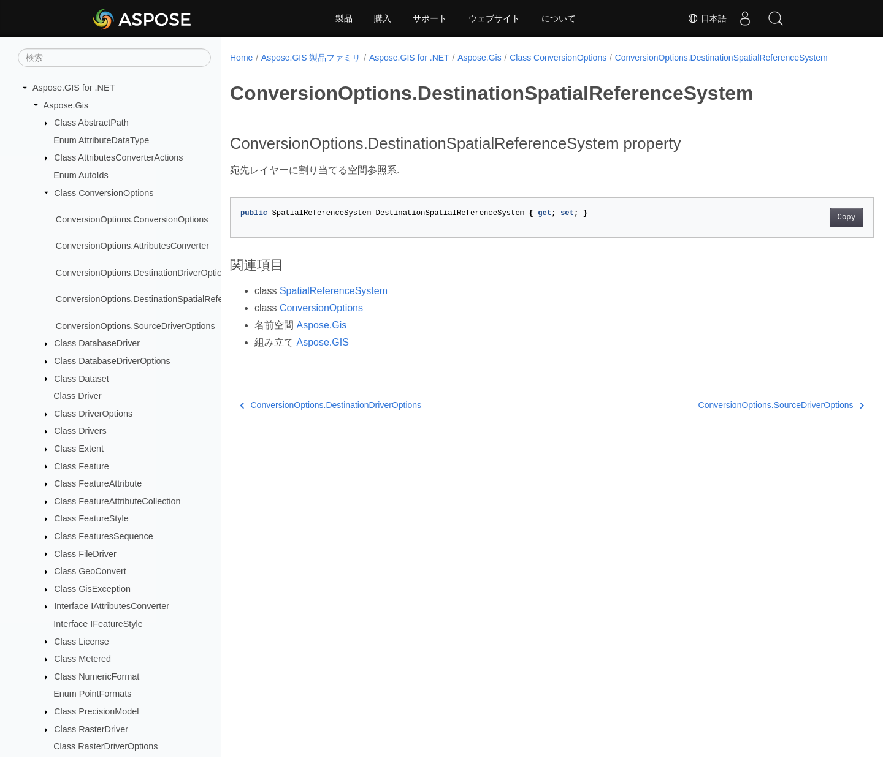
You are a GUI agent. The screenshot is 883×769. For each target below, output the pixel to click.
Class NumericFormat (96, 676)
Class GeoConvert (90, 571)
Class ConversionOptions (103, 193)
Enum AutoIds (81, 175)
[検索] (114, 57)
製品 (344, 18)
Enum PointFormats (92, 694)
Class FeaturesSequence (103, 536)
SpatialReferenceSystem (334, 303)
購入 (382, 18)
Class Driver (77, 396)
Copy (802, 230)
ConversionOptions (321, 321)
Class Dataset (81, 379)
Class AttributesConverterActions (118, 157)
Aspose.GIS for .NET (73, 88)
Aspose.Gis (66, 105)
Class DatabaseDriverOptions (112, 361)
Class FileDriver (85, 554)
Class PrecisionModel (96, 711)
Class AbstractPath (91, 122)
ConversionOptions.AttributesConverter (132, 246)
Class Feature (81, 466)
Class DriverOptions (93, 414)
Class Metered (82, 659)
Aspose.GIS (322, 355)
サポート (430, 18)
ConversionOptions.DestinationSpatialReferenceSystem (165, 299)
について (558, 18)
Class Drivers (80, 431)
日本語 (707, 18)
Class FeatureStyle (91, 518)
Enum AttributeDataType (101, 140)
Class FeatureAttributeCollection (117, 501)
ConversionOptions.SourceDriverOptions (135, 326)
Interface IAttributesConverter (111, 606)
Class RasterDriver (91, 729)
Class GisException (92, 589)
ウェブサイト (494, 18)
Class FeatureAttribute (98, 483)
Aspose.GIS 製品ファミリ (311, 58)
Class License (81, 641)
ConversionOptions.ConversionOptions (132, 219)
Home (241, 58)
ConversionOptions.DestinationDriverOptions (143, 273)
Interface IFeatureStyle (98, 624)
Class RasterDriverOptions (105, 746)
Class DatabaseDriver (97, 343)
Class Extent (79, 448)
